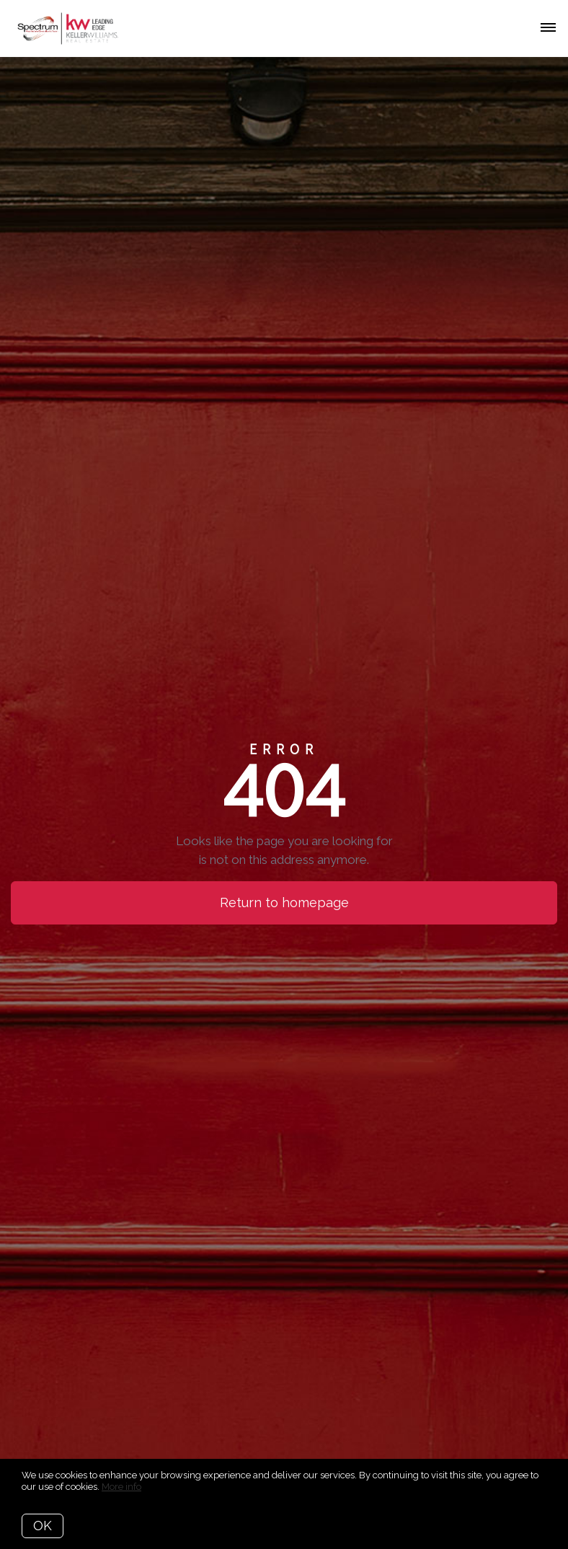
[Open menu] (548, 28)
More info (121, 1486)
